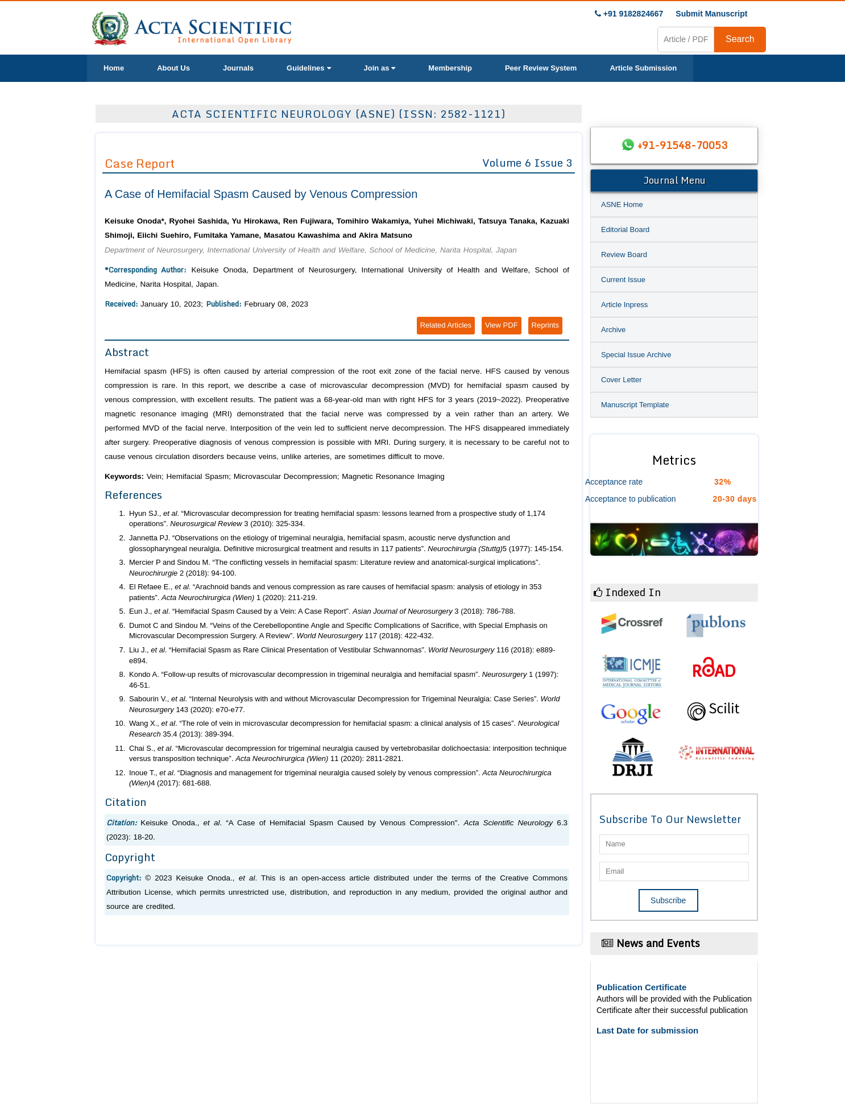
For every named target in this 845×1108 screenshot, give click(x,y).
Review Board (624, 254)
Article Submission (643, 68)
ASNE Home (622, 204)
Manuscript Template (635, 404)
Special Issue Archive (636, 354)
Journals (238, 68)
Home (113, 68)
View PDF (501, 325)
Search (740, 39)
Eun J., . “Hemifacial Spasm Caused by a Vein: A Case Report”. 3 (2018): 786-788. (322, 611)
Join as (380, 68)
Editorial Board (625, 229)
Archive (613, 329)
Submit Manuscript (711, 13)
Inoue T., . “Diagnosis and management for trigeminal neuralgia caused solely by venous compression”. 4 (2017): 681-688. (340, 778)
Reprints (545, 325)
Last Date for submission (647, 1030)
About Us (173, 68)
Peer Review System (541, 68)
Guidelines (308, 68)
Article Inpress (624, 304)
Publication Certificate (641, 987)
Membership (450, 68)
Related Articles (445, 325)
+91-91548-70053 (682, 145)
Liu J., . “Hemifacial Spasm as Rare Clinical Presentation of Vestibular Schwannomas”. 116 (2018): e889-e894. (342, 655)
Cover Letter (621, 379)
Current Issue (623, 279)
